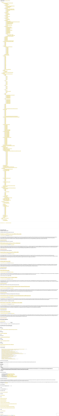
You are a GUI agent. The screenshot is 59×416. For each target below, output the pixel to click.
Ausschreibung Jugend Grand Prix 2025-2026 (9, 252)
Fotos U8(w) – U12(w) (10, 34)
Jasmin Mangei (6, 244)
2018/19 (7, 52)
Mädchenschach (4, 146)
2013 (5, 61)
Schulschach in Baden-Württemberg (5, 402)
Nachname (1, 364)
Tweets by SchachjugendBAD (4, 392)
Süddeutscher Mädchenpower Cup (7, 148)
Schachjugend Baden (7, 0)
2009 (5, 64)
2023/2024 (6, 126)
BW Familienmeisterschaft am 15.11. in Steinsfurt (10, 243)
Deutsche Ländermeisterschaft (7, 137)
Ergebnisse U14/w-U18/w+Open (10, 9)
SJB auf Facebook (2, 395)
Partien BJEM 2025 (8, 6)
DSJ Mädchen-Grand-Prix (6, 149)
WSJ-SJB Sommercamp (4, 270)
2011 (5, 63)
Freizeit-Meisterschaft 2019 (9, 36)
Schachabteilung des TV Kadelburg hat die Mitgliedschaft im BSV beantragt (15, 295)
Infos (4, 203)
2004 (5, 68)
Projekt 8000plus (5, 220)
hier (7, 323)
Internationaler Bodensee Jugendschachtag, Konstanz (8, 329)
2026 (5, 42)
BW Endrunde (5, 109)
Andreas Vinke (6, 304)
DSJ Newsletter (5, 165)
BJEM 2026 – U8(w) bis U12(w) (11, 374)
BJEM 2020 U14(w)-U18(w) (9, 23)
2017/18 (7, 53)
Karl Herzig (5, 235)
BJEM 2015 (6, 39)
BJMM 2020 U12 (8, 97)
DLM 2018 (6, 141)
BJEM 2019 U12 (8, 29)
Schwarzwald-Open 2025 (5, 261)
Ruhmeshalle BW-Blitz (8, 69)
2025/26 (7, 47)
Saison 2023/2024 (7, 132)
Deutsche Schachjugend (3, 399)
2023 (5, 44)
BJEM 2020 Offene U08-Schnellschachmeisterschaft (12, 21)
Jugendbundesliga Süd (6, 131)
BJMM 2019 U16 (8, 100)
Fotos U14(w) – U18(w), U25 (11, 35)
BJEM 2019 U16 (8, 31)
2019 (5, 57)
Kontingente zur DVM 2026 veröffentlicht (7, 354)
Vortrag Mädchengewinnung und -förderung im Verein (10, 167)
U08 (6, 84)
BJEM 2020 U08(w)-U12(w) (9, 22)
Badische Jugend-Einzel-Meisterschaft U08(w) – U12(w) (9, 349)
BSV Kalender (5, 219)
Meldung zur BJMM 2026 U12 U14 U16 (11, 376)
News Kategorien (2, 385)
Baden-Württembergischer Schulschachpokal (9, 185)
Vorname (1, 362)
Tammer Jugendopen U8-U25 (4, 340)
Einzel (2, 2)
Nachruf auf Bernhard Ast (5, 357)
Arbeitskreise (5, 205)
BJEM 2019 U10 (8, 28)
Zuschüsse (4, 204)
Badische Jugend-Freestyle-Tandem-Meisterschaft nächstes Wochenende (15, 286)
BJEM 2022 (6, 15)
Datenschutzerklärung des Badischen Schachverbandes (7, 406)
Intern (4, 217)
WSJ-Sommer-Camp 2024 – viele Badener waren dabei (11, 302)
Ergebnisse (7, 4)
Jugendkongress (5, 70)
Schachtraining (5, 196)
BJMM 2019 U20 (8, 99)
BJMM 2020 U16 (8, 95)
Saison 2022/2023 (7, 133)
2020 (5, 94)
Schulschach (3, 168)
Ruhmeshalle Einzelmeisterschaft (9, 40)
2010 (7, 162)
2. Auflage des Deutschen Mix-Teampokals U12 (8, 355)
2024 (5, 43)
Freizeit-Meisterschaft (9, 25)
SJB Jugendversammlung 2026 (6, 350)
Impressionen (8, 7)
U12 (6, 78)
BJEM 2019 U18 (8, 32)
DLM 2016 (6, 143)
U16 (6, 81)
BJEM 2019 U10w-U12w (9, 27)
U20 (6, 76)
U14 (6, 77)
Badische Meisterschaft (6, 170)
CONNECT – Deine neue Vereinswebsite (7, 358)
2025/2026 (6, 125)
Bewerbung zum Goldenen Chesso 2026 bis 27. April (8, 351)
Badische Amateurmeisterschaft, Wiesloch (7, 344)
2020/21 (7, 51)
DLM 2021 (6, 139)
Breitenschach (4, 187)
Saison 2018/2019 (7, 136)
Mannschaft (3, 73)
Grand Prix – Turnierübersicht (8, 46)
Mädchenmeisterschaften (6, 150)
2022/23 (7, 49)
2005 (5, 67)
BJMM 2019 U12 (8, 101)
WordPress (9, 415)
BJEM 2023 (6, 12)
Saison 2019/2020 (7, 135)
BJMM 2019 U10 (8, 102)
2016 (5, 59)
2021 (5, 56)
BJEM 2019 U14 (8, 30)
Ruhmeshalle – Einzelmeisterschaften (8, 72)
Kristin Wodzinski (6, 253)
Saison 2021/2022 (7, 134)
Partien (7, 11)
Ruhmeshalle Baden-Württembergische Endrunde (11, 116)
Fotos (7, 24)
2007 (5, 66)
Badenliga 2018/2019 (7, 129)
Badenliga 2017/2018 (7, 130)
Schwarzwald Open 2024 (5, 311)
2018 (5, 114)
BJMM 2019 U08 (8, 103)
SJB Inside (3, 201)
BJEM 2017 (6, 37)
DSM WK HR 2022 (7, 169)
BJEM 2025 (6, 5)
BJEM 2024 (6, 8)
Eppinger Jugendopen (3, 333)
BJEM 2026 (6, 3)
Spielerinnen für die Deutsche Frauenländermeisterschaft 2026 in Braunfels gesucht (12, 353)
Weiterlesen (3, 258)
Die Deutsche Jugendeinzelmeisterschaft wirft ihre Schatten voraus (10, 352)
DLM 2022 (6, 138)
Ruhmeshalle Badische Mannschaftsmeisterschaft (11, 108)
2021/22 (7, 50)
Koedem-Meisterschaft (6, 199)
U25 (6, 90)
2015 (5, 60)
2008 (5, 65)
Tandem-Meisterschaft (6, 198)
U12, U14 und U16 (8, 91)
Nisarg (14, 415)
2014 (7, 159)
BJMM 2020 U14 (8, 96)
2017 (5, 58)
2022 (5, 45)
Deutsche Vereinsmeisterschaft (7, 144)
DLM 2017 (6, 142)
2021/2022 (6, 128)
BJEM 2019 (6, 26)
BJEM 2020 (6, 20)
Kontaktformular (5, 215)
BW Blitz (4, 55)
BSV (2, 218)
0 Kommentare (10, 235)
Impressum (4, 216)
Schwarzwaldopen (5, 188)
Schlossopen (6, 195)
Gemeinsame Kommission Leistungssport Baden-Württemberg (8, 403)
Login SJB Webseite (2, 410)
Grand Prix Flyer (7, 54)
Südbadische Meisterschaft (6, 181)
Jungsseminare (7, 200)
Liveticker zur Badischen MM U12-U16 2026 (7, 356)
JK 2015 (6, 71)
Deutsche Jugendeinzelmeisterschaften (8, 41)
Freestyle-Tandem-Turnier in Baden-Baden (8, 277)
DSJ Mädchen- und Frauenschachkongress (8, 166)
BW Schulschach (5, 186)
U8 (6, 92)
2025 (5, 75)
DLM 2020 (6, 140)
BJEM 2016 (6, 38)
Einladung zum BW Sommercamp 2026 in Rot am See (10, 233)
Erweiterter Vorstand (6, 202)
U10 (6, 79)
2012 (5, 62)
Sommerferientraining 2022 (8, 197)
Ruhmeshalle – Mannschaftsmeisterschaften (9, 145)
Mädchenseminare (5, 147)
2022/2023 (6, 127)
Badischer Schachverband (3, 398)
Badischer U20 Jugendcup (6, 124)
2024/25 (7, 48)
